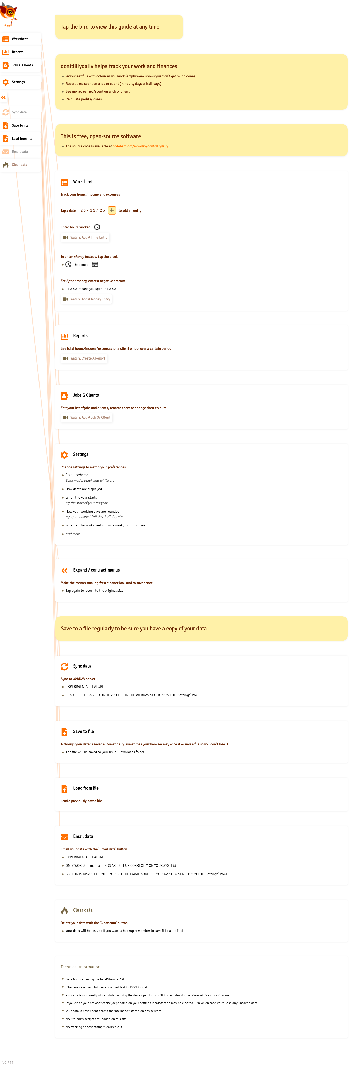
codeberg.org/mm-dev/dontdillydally (140, 146)
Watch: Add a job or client (90, 417)
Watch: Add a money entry (90, 299)
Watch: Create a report (87, 358)
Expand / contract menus (3, 97)
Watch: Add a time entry (88, 237)
